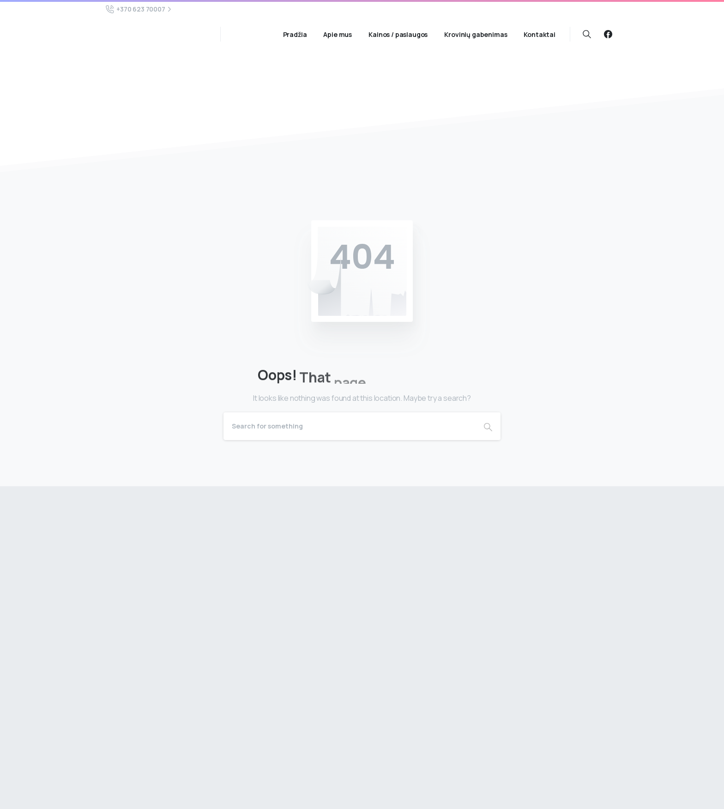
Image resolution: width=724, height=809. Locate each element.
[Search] (349, 426)
